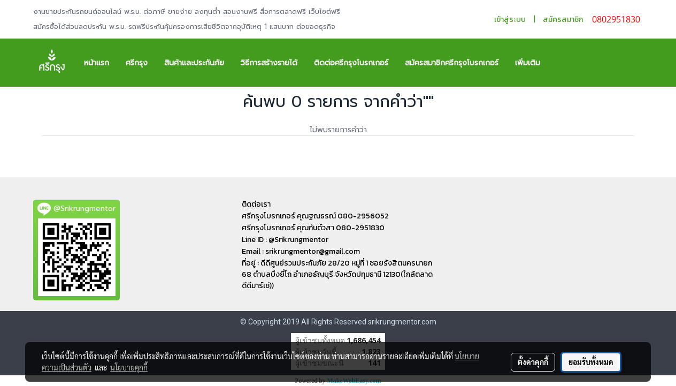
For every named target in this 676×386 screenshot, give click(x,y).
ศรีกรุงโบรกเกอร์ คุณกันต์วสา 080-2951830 (313, 227)
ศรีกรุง (137, 63)
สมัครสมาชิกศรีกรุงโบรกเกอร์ (451, 63)
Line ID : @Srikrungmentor (285, 239)
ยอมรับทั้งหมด (591, 362)
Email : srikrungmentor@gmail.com (301, 251)
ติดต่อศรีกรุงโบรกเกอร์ (351, 63)
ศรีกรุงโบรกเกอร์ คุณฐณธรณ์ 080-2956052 (315, 216)
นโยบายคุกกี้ (129, 367)
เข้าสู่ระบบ (510, 19)
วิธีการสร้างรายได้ (269, 63)
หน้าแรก (96, 63)
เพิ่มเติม (527, 63)
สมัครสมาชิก (563, 19)
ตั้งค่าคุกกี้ (533, 362)
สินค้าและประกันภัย (194, 63)
